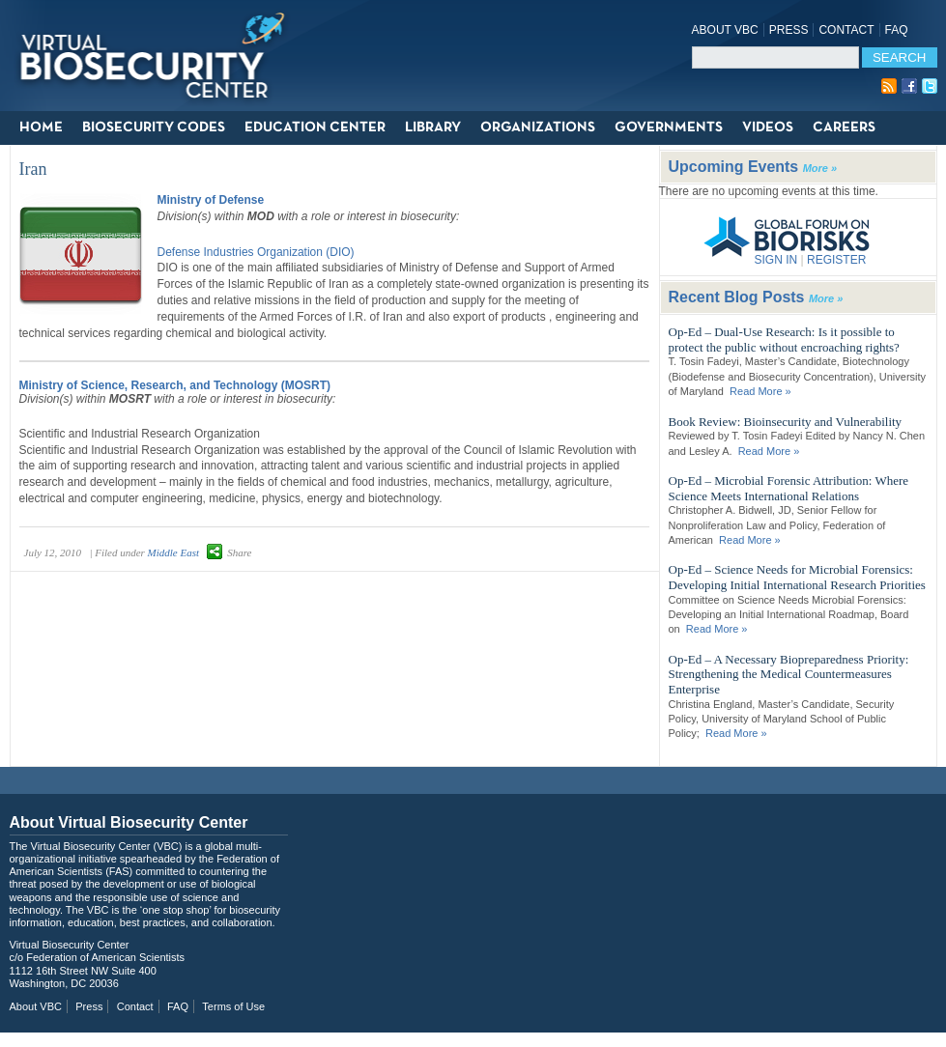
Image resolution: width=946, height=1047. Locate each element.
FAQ (896, 30)
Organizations (537, 127)
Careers (844, 127)
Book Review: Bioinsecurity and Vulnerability (786, 421)
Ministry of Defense (211, 200)
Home (41, 127)
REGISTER (836, 260)
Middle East (173, 552)
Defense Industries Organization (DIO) (256, 252)
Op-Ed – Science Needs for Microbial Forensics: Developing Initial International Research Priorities (797, 577)
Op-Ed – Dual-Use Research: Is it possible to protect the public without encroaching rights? (784, 339)
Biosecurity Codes (153, 127)
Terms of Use (233, 1006)
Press (789, 30)
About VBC (725, 30)
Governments (669, 127)
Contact (846, 30)
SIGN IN (776, 260)
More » (820, 168)
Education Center (315, 127)
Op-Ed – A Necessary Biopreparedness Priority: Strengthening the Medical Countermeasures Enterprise (789, 674)
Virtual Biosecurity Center (159, 55)
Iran (33, 169)
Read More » (760, 391)
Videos (767, 127)
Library (433, 127)
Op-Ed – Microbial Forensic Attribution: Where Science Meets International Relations (789, 488)
